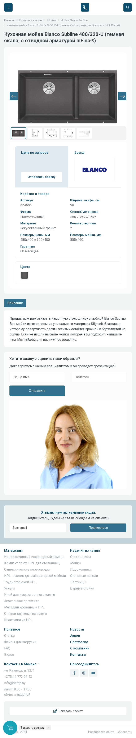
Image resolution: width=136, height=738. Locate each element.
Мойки (75, 563)
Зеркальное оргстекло (21, 601)
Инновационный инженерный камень (34, 557)
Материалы (13, 551)
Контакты (78, 655)
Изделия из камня (85, 551)
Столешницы (80, 557)
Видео (9, 655)
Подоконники (81, 569)
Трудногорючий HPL (20, 582)
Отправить (37, 391)
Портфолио (79, 642)
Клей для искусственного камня (29, 595)
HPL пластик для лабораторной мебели (35, 576)
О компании (79, 648)
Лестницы (78, 582)
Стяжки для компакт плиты (25, 614)
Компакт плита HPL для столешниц (32, 563)
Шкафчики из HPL (18, 620)
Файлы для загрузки (20, 642)
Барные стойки (82, 588)
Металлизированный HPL (24, 607)
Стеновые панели (84, 576)
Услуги (9, 588)
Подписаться (98, 528)
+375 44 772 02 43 (18, 677)
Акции (75, 636)
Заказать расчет (68, 711)
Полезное (12, 629)
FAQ (7, 648)
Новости (77, 629)
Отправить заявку (41, 177)
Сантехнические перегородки (27, 569)
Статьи (9, 636)
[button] (14, 96)
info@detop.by (15, 683)
